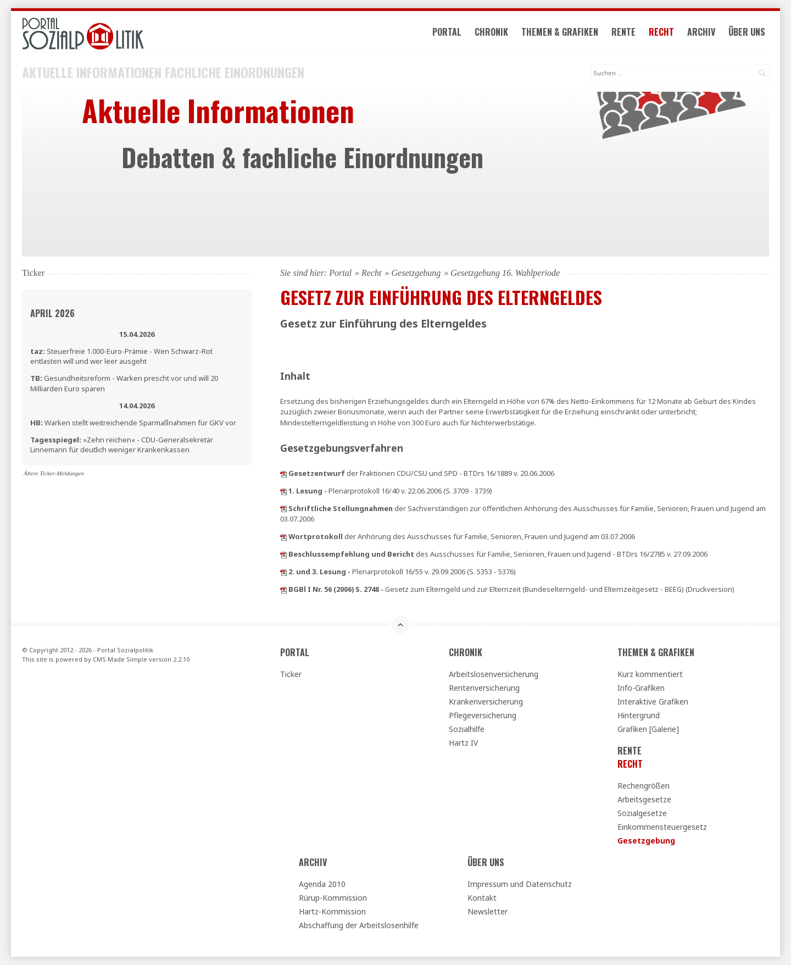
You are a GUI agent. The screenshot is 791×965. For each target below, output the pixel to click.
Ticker (291, 674)
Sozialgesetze (642, 813)
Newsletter (487, 911)
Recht (661, 31)
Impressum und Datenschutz (519, 884)
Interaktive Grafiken (652, 701)
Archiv (701, 31)
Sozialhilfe (466, 729)
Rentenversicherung (484, 688)
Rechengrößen (643, 785)
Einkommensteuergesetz (662, 827)
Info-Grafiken (641, 688)
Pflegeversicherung (482, 715)
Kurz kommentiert (650, 674)
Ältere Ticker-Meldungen (54, 473)
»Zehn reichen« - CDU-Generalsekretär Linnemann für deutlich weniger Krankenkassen (121, 444)
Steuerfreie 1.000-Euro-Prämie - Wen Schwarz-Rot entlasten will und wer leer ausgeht (121, 356)
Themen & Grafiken (559, 31)
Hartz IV (463, 742)
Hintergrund (638, 715)
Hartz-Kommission (332, 911)
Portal (446, 31)
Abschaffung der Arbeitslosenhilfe (359, 925)
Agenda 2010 (322, 884)
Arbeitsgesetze (644, 799)
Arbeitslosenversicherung (493, 674)
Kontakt (482, 897)
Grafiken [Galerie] (648, 729)
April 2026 (52, 313)
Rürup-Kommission (333, 897)
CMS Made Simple (120, 659)
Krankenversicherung (486, 701)
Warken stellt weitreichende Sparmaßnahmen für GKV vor (133, 423)
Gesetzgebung (416, 273)
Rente (623, 31)
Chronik (491, 31)
